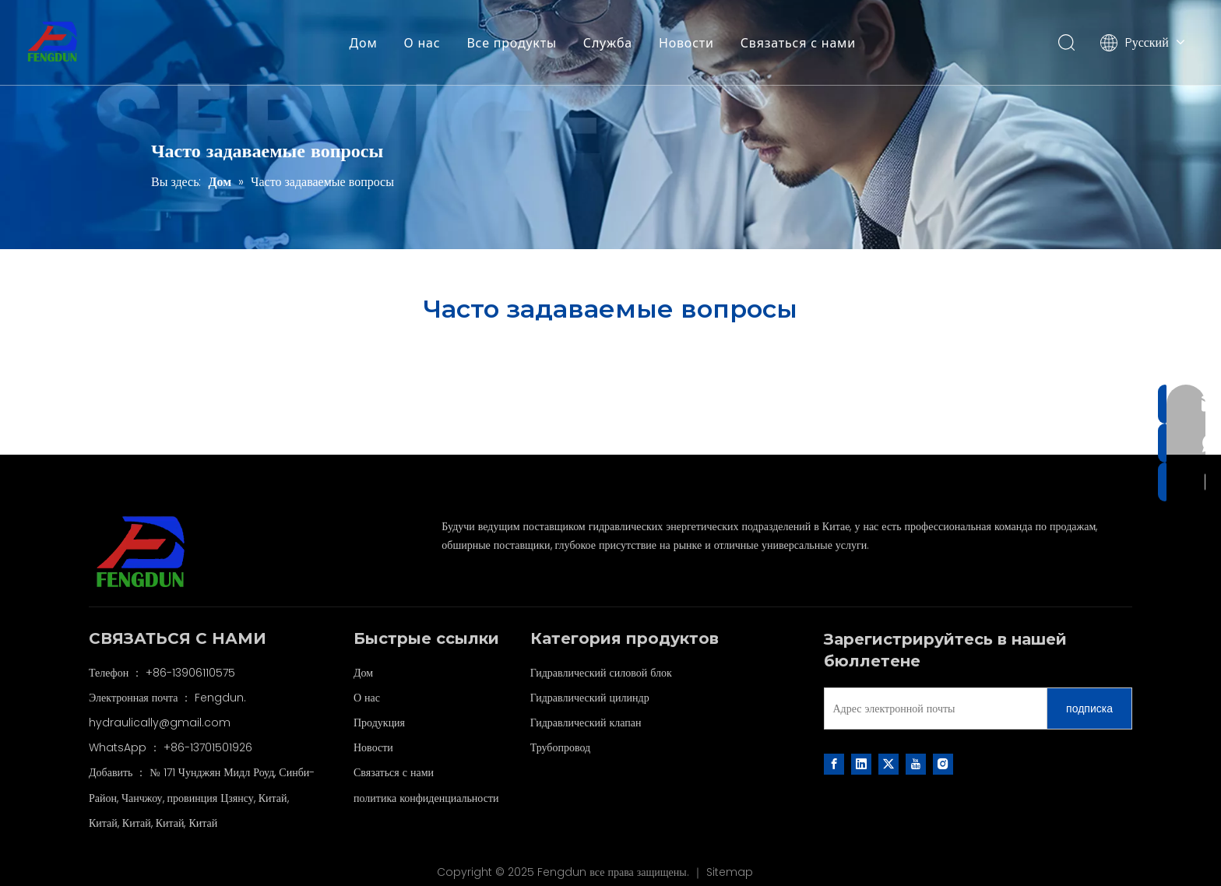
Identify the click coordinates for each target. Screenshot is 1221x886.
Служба (607, 42)
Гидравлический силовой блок (601, 672)
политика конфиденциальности (426, 798)
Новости (686, 42)
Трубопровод (560, 747)
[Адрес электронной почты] (932, 708)
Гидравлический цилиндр (589, 697)
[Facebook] (834, 764)
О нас (422, 42)
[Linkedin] (861, 764)
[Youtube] (916, 764)
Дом (364, 42)
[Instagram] (943, 764)
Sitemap (729, 872)
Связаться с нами (798, 42)
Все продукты (512, 42)
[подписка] (1089, 708)
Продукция (379, 722)
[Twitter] (888, 764)
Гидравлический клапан (586, 722)
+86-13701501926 (208, 747)
